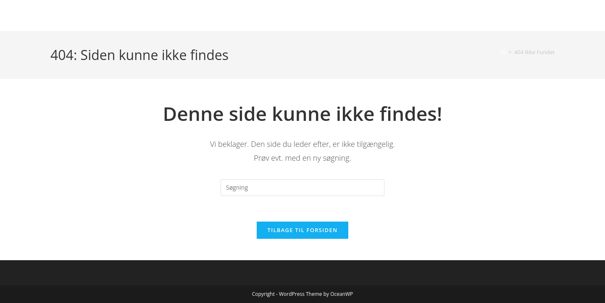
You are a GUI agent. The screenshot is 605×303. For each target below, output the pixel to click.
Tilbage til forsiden (303, 230)
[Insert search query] (302, 187)
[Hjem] (503, 52)
